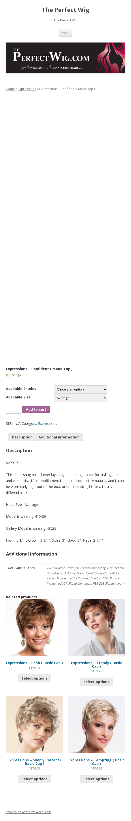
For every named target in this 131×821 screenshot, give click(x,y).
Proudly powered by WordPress (28, 812)
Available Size (18, 397)
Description (22, 437)
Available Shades (21, 388)
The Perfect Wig (65, 10)
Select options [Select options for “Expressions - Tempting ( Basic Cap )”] (96, 779)
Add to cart (36, 409)
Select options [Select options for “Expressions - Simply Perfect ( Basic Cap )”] (34, 779)
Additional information (59, 437)
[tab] (22, 437)
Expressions (27, 88)
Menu (65, 33)
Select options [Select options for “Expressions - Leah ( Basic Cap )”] (34, 678)
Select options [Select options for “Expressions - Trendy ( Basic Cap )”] (96, 681)
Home (10, 88)
